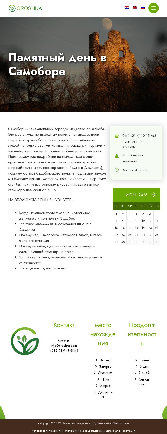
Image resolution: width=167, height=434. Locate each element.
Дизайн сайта (102, 423)
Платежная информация (119, 431)
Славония (105, 372)
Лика (105, 379)
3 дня (144, 366)
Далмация (105, 394)
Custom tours (144, 382)
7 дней (144, 372)
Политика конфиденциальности (82, 431)
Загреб (105, 360)
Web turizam (121, 423)
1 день (144, 360)
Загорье (105, 366)
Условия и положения (46, 431)
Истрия (105, 385)
